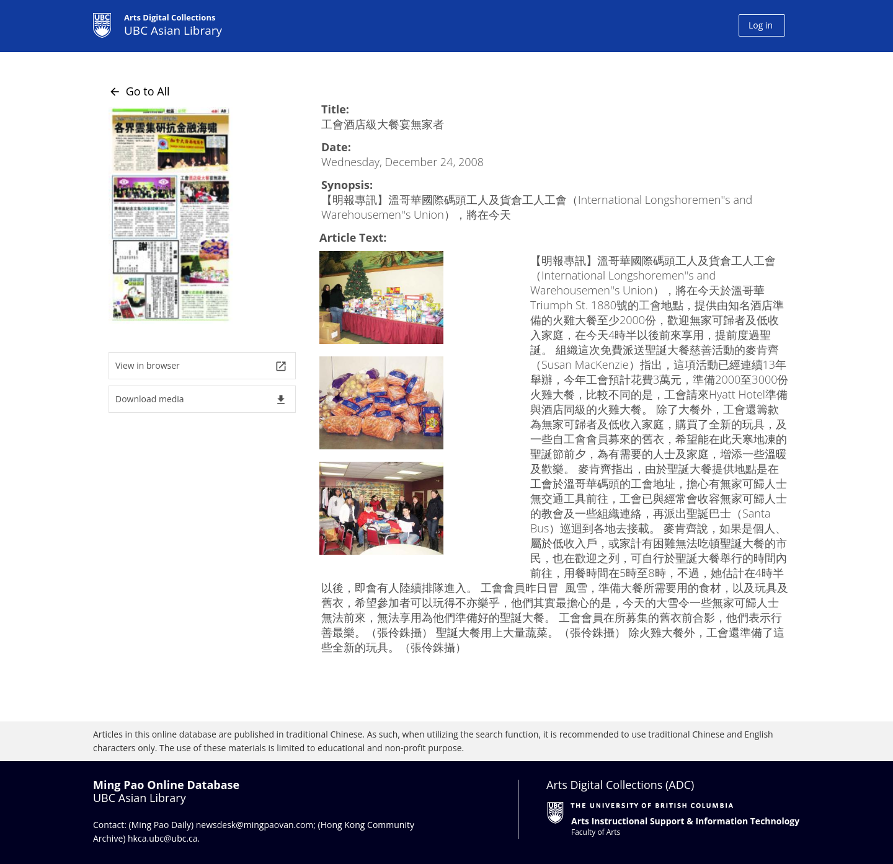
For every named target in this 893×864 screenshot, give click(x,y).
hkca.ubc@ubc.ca (163, 838)
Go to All (139, 91)
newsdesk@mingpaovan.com (255, 825)
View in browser (201, 365)
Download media (201, 399)
